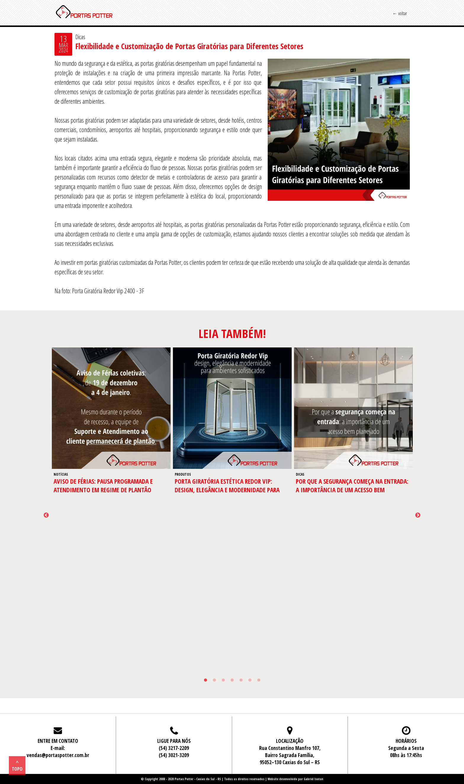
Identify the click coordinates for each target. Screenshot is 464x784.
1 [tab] (205, 680)
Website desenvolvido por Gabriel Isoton (295, 779)
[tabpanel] (111, 428)
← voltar (400, 13)
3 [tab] (223, 680)
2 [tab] (214, 680)
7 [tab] (259, 680)
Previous (46, 515)
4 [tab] (232, 680)
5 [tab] (241, 680)
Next (418, 515)
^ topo (17, 765)
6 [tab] (250, 680)
